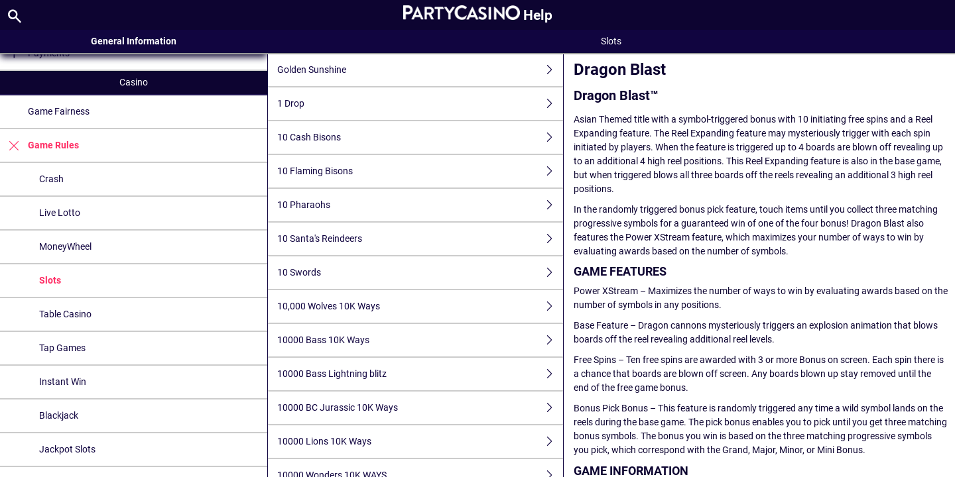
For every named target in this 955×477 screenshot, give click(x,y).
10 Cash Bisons (419, 137)
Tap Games (62, 348)
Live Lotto (59, 212)
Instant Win (62, 381)
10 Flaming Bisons (419, 171)
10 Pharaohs (419, 205)
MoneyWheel (65, 246)
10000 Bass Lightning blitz (419, 374)
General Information (133, 41)
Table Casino (65, 314)
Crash (51, 179)
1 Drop (419, 103)
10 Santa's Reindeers (419, 239)
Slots (50, 280)
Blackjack (58, 415)
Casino (133, 82)
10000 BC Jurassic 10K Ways (419, 408)
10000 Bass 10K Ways (419, 340)
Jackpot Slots (67, 449)
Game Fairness (59, 111)
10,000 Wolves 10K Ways (419, 306)
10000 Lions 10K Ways (419, 441)
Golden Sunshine (419, 70)
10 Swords (419, 272)
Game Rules (39, 145)
